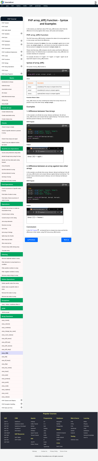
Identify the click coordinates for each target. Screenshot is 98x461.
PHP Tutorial (5, 23)
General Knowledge (89, 435)
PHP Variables (6, 34)
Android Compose (61, 433)
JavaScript (38, 6)
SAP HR (6, 426)
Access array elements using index (11, 152)
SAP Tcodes (18, 439)
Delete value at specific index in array (10, 288)
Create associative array (8, 115)
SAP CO (6, 424)
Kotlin (25, 6)
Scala (45, 442)
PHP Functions (6, 59)
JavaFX (33, 442)
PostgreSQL (60, 426)
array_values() (6, 397)
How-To (86, 437)
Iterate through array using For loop (11, 156)
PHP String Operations (8, 66)
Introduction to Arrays (7, 82)
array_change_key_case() (9, 331)
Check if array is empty (8, 127)
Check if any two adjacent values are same (10, 143)
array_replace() (6, 389)
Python (18, 6)
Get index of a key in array (9, 180)
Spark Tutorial (34, 433)
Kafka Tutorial (34, 424)
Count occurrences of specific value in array (11, 189)
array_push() (5, 382)
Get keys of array (6, 176)
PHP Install (5, 26)
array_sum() (5, 393)
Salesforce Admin (19, 424)
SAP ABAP (7, 433)
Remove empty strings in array (10, 275)
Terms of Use (63, 451)
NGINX (72, 430)
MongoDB (59, 421)
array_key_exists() (7, 367)
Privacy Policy (54, 451)
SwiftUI (58, 439)
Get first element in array (8, 169)
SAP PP (6, 437)
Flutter (58, 435)
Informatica (17, 430)
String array (5, 100)
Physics (86, 424)
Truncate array (6, 250)
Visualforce (17, 428)
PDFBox (33, 430)
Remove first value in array (9, 292)
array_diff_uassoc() (7, 345)
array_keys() (5, 371)
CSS (72, 426)
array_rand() (5, 386)
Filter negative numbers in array (10, 271)
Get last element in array (8, 173)
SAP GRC (6, 442)
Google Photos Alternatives (80, 91)
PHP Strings (5, 63)
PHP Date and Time (7, 407)
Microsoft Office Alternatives (80, 86)
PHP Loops (5, 55)
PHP (12, 6)
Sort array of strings (7, 232)
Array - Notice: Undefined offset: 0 (11, 304)
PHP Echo (4, 37)
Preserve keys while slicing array (10, 247)
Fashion (86, 433)
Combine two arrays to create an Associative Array (10, 209)
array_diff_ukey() (6, 349)
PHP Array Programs (7, 74)
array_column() (6, 324)
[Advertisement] (49, 11)
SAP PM (6, 439)
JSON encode (5, 312)
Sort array (4, 228)
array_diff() (5, 353)
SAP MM (6, 435)
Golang (46, 6)
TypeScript (46, 446)
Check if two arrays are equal (9, 138)
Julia (45, 433)
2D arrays (4, 93)
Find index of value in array (9, 194)
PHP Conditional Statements (9, 52)
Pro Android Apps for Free (84, 19)
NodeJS (73, 433)
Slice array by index (7, 239)
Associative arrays (7, 89)
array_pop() (5, 375)
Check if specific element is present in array (11, 132)
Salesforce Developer (20, 426)
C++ (2, 6)
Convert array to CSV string (9, 217)
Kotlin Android (60, 437)
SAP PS (6, 430)
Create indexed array (7, 111)
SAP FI (6, 421)
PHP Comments (6, 48)
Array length (5, 103)
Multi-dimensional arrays (8, 96)
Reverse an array (6, 225)
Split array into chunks (8, 236)
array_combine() (6, 327)
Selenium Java (74, 439)
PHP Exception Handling (8, 404)
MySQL (58, 424)
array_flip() (5, 364)
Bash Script (59, 446)
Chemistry (86, 426)
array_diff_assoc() (6, 338)
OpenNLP (33, 428)
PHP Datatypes (6, 41)
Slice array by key (6, 243)
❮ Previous (31, 240)
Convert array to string (8, 214)
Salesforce (17, 421)
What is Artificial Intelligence (80, 95)
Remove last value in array (9, 296)
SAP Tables (18, 437)
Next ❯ (65, 240)
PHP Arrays (5, 70)
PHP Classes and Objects (9, 400)
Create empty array (7, 119)
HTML (72, 424)
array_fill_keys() (6, 360)
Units (85, 428)
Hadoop (33, 421)
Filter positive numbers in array (10, 268)
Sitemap (34, 451)
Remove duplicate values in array (11, 258)
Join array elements (7, 221)
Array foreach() (6, 166)
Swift (31, 6)
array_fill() (4, 356)
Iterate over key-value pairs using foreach (11, 161)
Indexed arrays (6, 85)
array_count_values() (7, 335)
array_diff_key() (6, 342)
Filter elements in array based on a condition (11, 263)
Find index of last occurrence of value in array (10, 199)
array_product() (6, 378)
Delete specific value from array (10, 283)
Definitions (86, 430)
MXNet (32, 426)
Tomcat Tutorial (35, 435)
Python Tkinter (34, 444)
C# (44, 421)
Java (7, 6)
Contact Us (44, 451)
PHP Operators (6, 44)
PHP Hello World (6, 30)
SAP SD (6, 428)
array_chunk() (5, 320)
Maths (85, 421)
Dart (45, 426)
